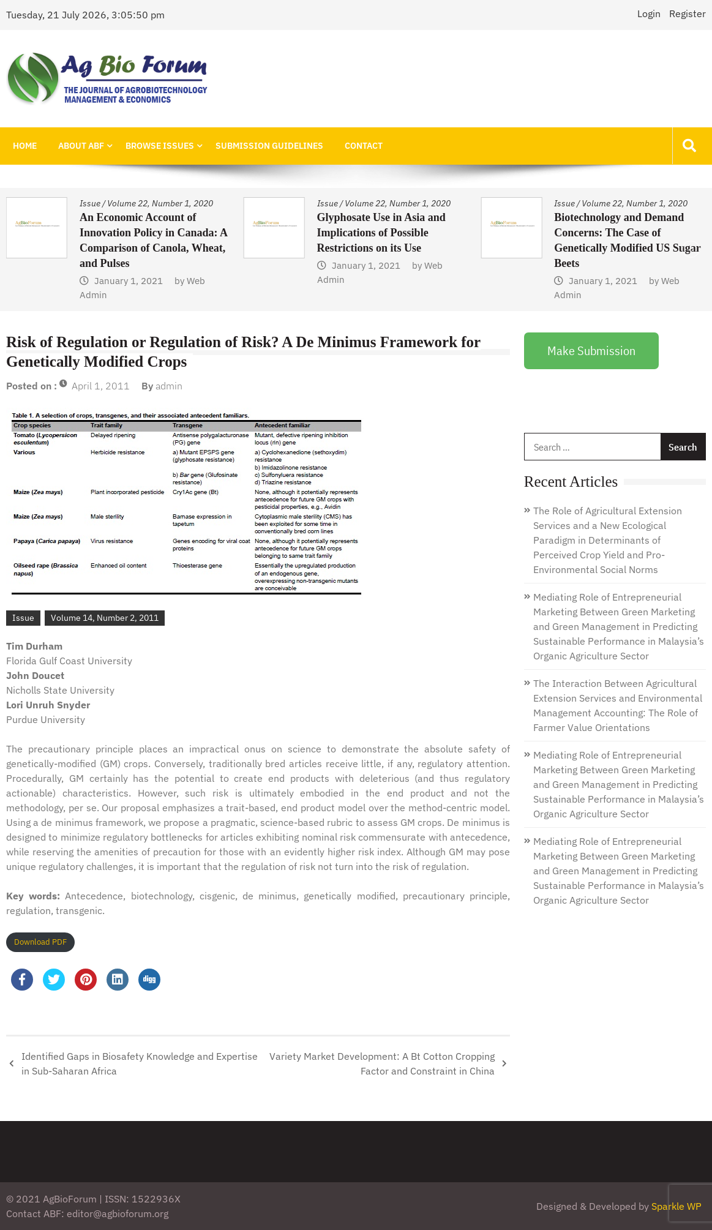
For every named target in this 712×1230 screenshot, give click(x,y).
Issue (90, 203)
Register (687, 13)
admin (169, 386)
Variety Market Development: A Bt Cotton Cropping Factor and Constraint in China (382, 1063)
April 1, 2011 (101, 386)
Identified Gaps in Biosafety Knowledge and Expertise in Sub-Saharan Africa (139, 1063)
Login (649, 13)
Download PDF (40, 942)
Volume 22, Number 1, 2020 (160, 203)
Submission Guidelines (267, 145)
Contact (361, 145)
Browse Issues (158, 145)
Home (24, 145)
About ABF (80, 145)
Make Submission (591, 350)
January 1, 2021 (128, 281)
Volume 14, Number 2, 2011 (105, 617)
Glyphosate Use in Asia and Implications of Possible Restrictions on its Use (381, 232)
